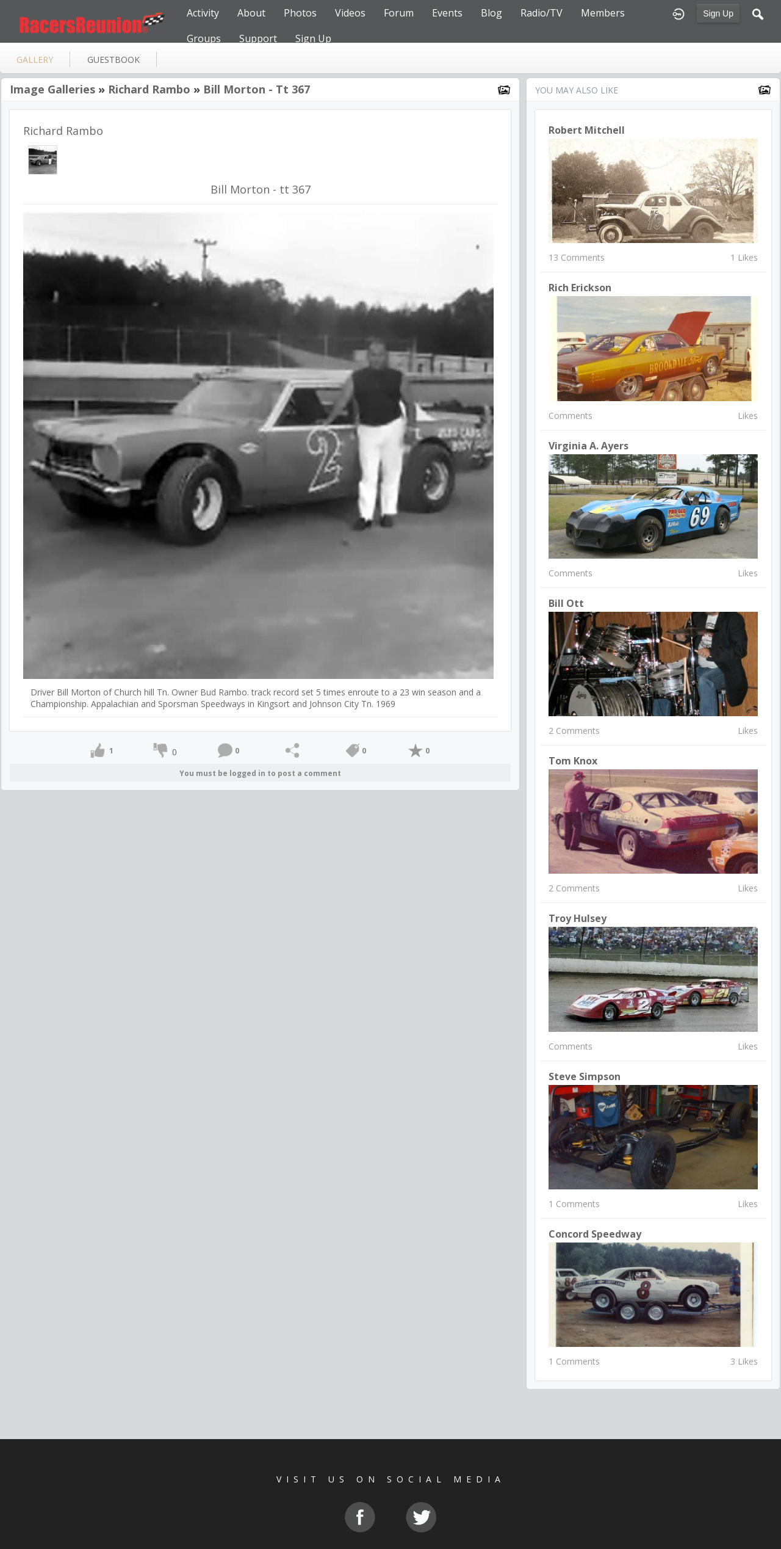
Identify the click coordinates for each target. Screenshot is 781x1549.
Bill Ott (566, 603)
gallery (34, 59)
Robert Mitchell (587, 130)
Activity (203, 13)
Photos (300, 13)
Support (258, 38)
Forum (399, 13)
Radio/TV (541, 13)
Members (603, 13)
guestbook (113, 59)
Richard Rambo (149, 89)
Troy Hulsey (577, 918)
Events (447, 13)
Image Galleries (52, 89)
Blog (491, 13)
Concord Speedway (595, 1234)
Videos (350, 13)
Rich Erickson (580, 287)
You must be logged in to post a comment (260, 773)
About (251, 13)
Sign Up (718, 13)
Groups (204, 38)
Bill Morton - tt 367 (256, 89)
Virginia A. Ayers (588, 445)
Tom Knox (573, 760)
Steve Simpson (585, 1076)
